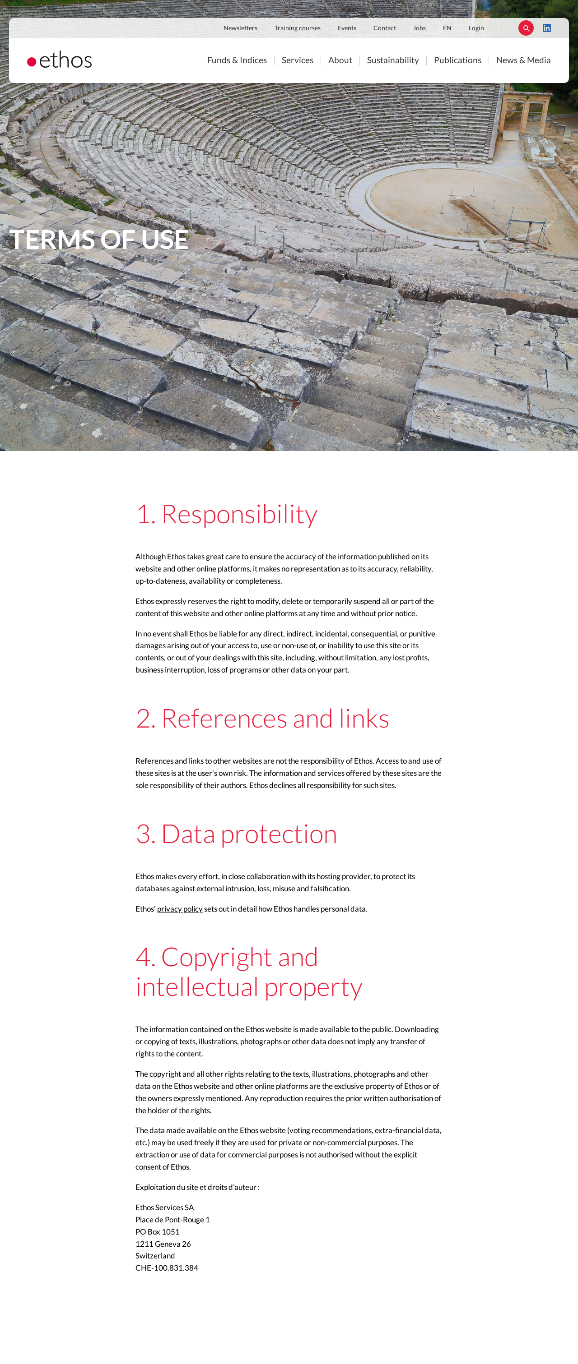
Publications (457, 60)
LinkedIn (547, 28)
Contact (384, 28)
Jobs (419, 28)
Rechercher (526, 28)
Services (297, 60)
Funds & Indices (237, 60)
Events (347, 28)
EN (447, 28)
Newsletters (240, 28)
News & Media (523, 60)
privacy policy (180, 909)
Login (476, 28)
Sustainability (393, 60)
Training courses (298, 28)
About (340, 60)
